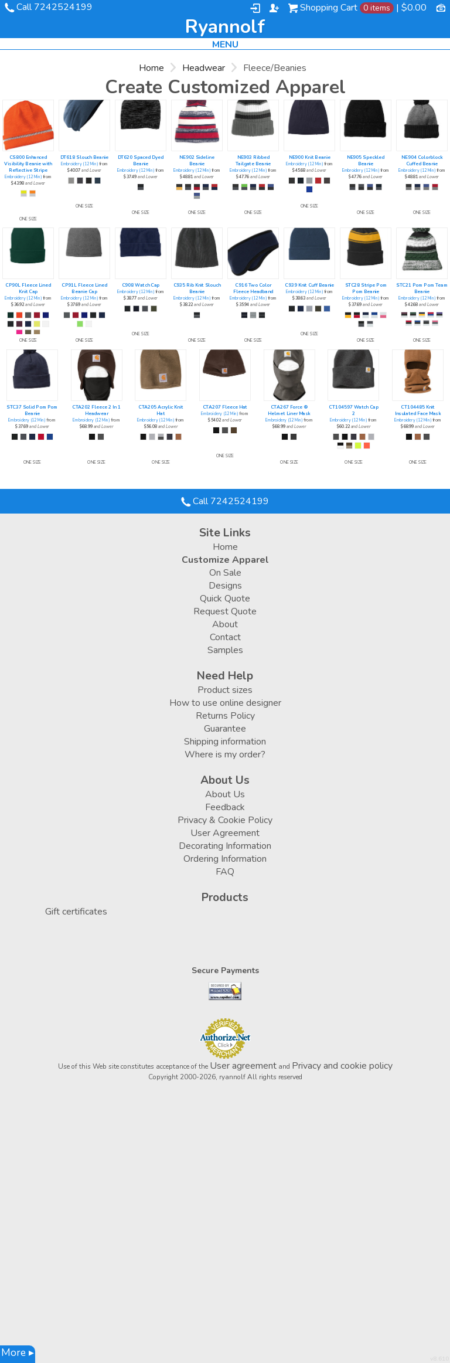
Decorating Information (225, 845)
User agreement (243, 1065)
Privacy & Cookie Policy (225, 820)
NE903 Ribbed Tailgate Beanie (253, 160)
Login (255, 8)
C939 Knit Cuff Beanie (309, 285)
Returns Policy (225, 715)
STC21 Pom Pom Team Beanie (422, 288)
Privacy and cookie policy (342, 1065)
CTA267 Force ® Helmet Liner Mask (289, 410)
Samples (225, 650)
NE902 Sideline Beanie (196, 160)
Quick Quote (225, 598)
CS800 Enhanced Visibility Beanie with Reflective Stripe (28, 164)
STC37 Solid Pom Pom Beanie (31, 410)
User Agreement (225, 833)
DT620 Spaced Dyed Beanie (141, 160)
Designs (225, 585)
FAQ (225, 871)
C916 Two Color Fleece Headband (253, 288)
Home (151, 68)
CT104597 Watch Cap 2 (354, 410)
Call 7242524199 (54, 7)
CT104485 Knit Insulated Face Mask (418, 410)
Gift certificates (76, 911)
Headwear (203, 68)
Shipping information (225, 741)
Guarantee (225, 728)
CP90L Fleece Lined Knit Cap (28, 288)
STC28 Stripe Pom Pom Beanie (366, 288)
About (225, 624)
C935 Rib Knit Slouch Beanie (197, 288)
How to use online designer (225, 702)
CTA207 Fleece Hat (225, 407)
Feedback (225, 807)
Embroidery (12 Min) (23, 177)
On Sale (225, 572)
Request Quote (225, 611)
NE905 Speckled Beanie (366, 160)
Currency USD (440, 7)
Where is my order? (225, 754)
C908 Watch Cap (141, 285)
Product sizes (225, 690)
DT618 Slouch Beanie (84, 157)
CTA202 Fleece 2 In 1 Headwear (96, 410)
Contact (225, 637)
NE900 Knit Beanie (309, 157)
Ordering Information (225, 858)
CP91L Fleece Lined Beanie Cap (84, 288)
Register (274, 8)
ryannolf (225, 27)
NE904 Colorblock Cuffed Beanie (421, 160)
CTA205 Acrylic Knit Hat (160, 410)
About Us (225, 794)
